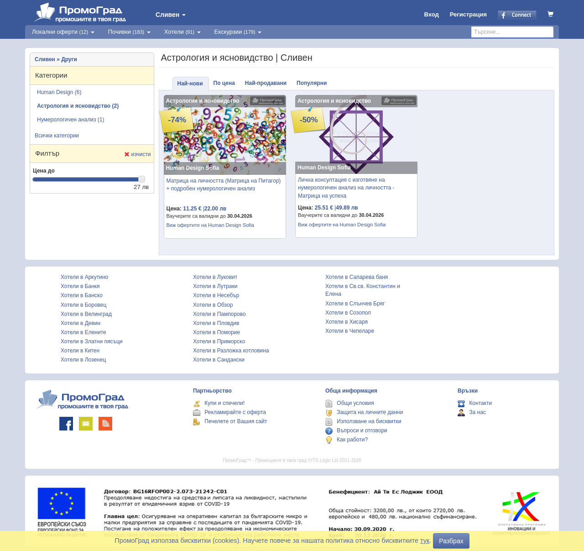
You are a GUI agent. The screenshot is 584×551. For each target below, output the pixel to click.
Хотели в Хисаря (346, 322)
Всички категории (57, 135)
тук (424, 540)
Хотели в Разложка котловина (231, 350)
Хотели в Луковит (215, 277)
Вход (431, 14)
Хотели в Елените (83, 332)
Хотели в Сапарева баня (356, 277)
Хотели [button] (182, 31)
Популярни (312, 83)
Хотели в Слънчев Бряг (355, 303)
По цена (224, 83)
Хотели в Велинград (86, 314)
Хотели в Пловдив (216, 323)
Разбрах (451, 541)
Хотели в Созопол (348, 313)
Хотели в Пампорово (219, 314)
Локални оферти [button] (63, 31)
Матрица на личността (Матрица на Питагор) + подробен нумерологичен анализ (224, 185)
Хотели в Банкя (80, 286)
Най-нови (190, 83)
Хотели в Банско (82, 295)
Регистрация (468, 14)
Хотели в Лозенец (83, 360)
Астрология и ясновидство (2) (78, 106)
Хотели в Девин (80, 323)
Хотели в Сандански (219, 360)
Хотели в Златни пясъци (92, 341)
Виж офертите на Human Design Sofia (210, 225)
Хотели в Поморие (216, 332)
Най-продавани (266, 83)
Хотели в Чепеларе (349, 331)
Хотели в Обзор (213, 305)
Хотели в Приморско (219, 341)
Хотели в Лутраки (215, 286)
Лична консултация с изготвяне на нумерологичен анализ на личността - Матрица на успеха (346, 188)
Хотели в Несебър (216, 295)
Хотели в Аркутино (84, 277)
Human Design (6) (59, 92)
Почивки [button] (129, 31)
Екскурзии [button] (238, 31)
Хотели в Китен (80, 350)
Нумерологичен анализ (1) (70, 119)
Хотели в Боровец (83, 305)
